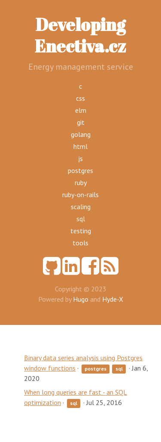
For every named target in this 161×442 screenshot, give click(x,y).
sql (80, 218)
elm (80, 110)
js (80, 158)
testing (80, 230)
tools (80, 242)
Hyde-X (112, 299)
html (80, 146)
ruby (81, 182)
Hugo (80, 299)
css (80, 98)
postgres (80, 170)
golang (81, 134)
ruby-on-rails (80, 194)
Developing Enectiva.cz (80, 35)
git (81, 122)
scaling (81, 206)
